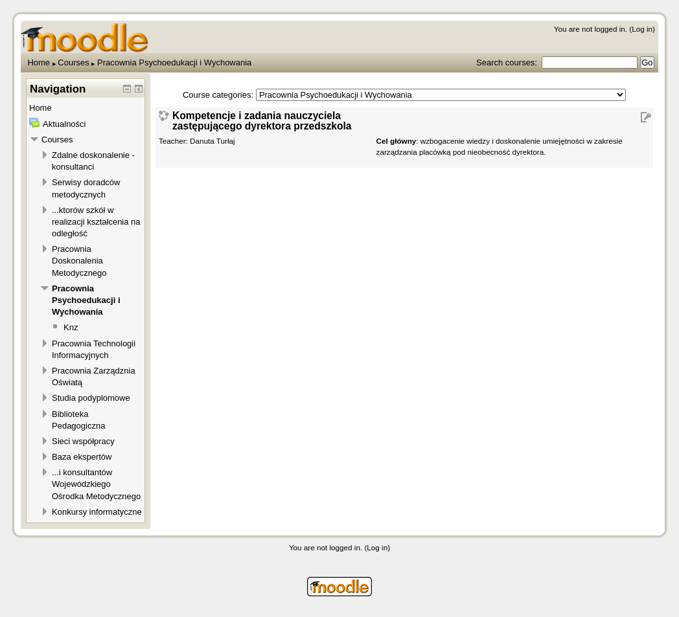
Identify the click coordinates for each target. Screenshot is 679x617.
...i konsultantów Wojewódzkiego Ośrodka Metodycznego (96, 483)
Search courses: (508, 62)
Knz (70, 327)
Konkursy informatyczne (97, 512)
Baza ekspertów (82, 457)
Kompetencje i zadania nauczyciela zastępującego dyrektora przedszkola (261, 121)
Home (38, 62)
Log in (642, 29)
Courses (73, 62)
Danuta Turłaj (212, 141)
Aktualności (64, 124)
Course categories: (218, 95)
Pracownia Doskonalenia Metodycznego (79, 260)
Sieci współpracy (83, 441)
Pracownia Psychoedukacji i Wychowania (174, 62)
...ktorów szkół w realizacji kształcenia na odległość (96, 221)
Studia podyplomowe (91, 398)
